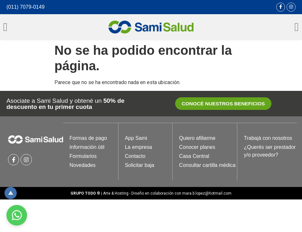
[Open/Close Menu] (5, 27)
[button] (223, 104)
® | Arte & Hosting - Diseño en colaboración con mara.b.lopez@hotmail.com (151, 193)
